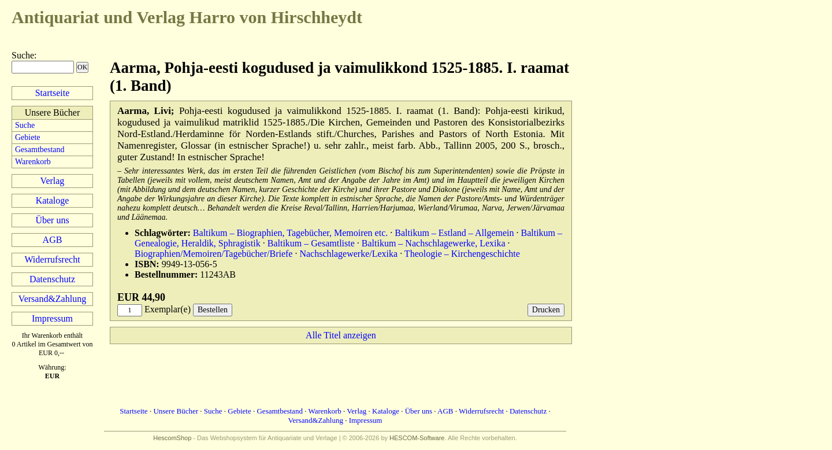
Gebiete (27, 137)
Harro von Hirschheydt (187, 17)
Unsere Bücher (175, 411)
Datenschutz (52, 279)
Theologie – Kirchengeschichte (462, 254)
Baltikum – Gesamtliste (311, 243)
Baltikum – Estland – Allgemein (454, 233)
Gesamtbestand (40, 149)
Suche (23, 55)
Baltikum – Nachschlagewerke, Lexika (434, 243)
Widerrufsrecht (52, 259)
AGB (52, 240)
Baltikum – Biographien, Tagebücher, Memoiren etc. (290, 233)
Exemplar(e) (167, 309)
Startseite (52, 93)
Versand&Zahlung (52, 299)
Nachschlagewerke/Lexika (348, 254)
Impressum (52, 318)
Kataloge (52, 200)
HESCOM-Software (416, 437)
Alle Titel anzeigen (341, 335)
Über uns (52, 220)
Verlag (52, 181)
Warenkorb (33, 161)
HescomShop (172, 437)
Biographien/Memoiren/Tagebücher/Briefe (213, 254)
